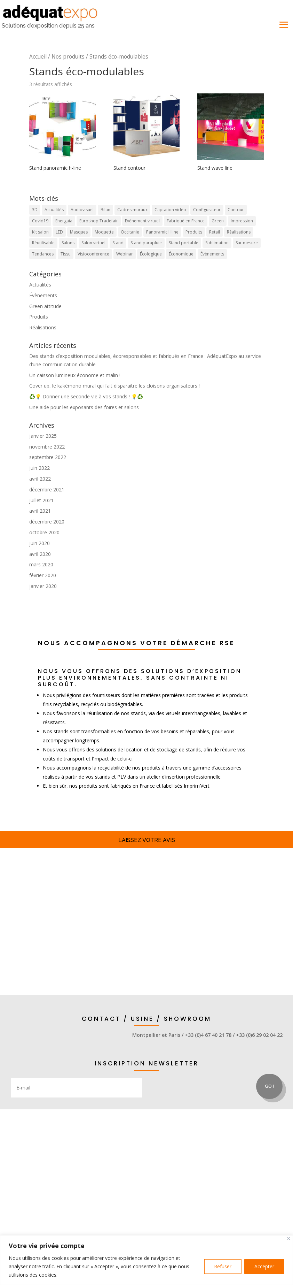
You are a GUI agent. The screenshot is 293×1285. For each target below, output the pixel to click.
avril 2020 (40, 554)
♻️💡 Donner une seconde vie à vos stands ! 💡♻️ (86, 396)
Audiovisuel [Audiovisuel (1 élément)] (82, 210)
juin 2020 (39, 543)
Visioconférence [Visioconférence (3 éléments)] (93, 254)
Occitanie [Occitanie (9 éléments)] (130, 232)
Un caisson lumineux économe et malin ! (74, 375)
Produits (38, 316)
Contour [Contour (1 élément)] (236, 210)
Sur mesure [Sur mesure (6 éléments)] (247, 243)
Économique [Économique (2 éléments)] (181, 254)
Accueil (38, 56)
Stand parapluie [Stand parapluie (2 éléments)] (146, 243)
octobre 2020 (44, 532)
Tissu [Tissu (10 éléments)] (66, 254)
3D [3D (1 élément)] (35, 210)
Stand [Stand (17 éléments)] (118, 243)
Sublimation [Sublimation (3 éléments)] (217, 243)
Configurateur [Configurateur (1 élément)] (207, 210)
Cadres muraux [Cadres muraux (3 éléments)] (132, 210)
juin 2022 (39, 468)
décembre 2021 (46, 489)
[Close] (288, 1238)
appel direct (30, 1045)
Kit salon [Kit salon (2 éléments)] (40, 232)
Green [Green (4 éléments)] (218, 221)
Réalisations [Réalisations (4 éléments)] (239, 232)
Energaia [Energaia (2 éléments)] (63, 221)
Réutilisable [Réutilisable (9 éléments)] (43, 243)
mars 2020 (41, 564)
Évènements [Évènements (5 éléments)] (212, 254)
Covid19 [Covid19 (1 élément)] (40, 221)
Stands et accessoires (146, 890)
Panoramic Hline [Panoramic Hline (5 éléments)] (162, 232)
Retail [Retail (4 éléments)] (214, 232)
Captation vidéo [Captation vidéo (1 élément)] (170, 210)
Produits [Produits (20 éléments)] (193, 232)
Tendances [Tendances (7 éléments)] (43, 254)
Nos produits (68, 56)
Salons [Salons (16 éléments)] (68, 243)
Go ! (269, 1086)
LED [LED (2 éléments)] (59, 232)
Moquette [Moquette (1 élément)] (104, 232)
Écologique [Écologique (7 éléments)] (151, 254)
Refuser (222, 1266)
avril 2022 (40, 478)
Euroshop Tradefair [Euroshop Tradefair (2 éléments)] (98, 221)
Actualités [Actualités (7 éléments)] (54, 210)
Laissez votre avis (146, 840)
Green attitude (45, 306)
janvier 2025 (43, 436)
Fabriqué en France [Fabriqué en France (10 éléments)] (186, 221)
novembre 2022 (47, 446)
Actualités (40, 284)
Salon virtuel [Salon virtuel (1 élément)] (93, 243)
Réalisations (42, 327)
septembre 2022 (47, 457)
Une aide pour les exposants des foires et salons (84, 407)
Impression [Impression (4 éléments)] (242, 221)
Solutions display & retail (146, 923)
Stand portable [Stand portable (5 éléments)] (183, 243)
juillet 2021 (41, 500)
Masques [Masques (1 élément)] (79, 232)
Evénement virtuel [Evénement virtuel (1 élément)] (142, 221)
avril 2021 (40, 510)
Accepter (264, 1266)
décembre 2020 (46, 521)
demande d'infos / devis (146, 956)
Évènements (43, 295)
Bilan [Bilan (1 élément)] (105, 210)
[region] (146, 1260)
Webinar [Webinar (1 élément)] (124, 254)
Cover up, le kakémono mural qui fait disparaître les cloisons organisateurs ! (114, 385)
